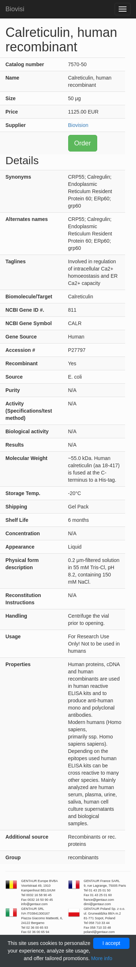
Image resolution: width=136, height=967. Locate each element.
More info (101, 958)
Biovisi (14, 9)
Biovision (78, 125)
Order (82, 143)
